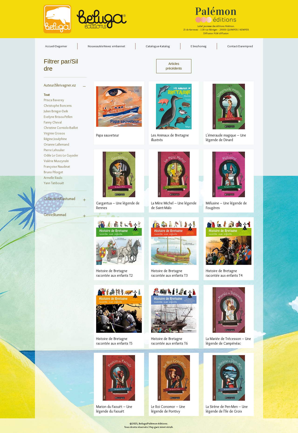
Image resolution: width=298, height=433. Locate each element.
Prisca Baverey (54, 99)
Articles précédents (174, 66)
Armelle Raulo (53, 177)
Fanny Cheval (53, 122)
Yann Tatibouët (54, 182)
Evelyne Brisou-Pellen (58, 116)
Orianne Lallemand (56, 144)
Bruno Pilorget (53, 172)
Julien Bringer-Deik (56, 111)
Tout (47, 94)
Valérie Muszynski (56, 160)
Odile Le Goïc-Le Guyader (61, 155)
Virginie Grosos (54, 133)
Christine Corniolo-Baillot (61, 127)
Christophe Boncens (58, 105)
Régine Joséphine (55, 138)
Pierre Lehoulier (54, 149)
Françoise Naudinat (57, 166)
